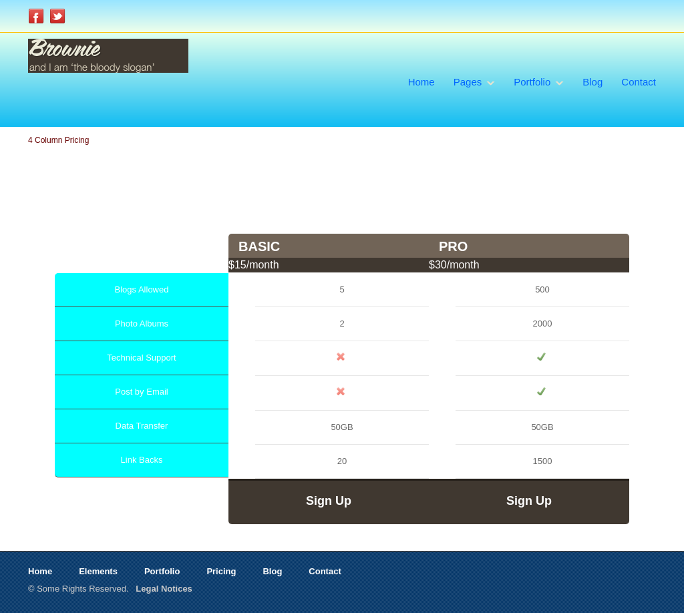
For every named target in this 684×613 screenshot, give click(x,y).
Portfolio (532, 81)
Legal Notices (164, 589)
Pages (468, 81)
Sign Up (328, 500)
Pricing (221, 571)
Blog (592, 81)
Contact (638, 81)
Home (421, 81)
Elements (98, 571)
